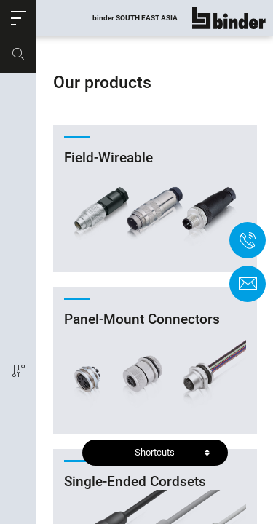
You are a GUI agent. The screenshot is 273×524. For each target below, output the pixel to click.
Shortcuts (155, 452)
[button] (18, 18)
